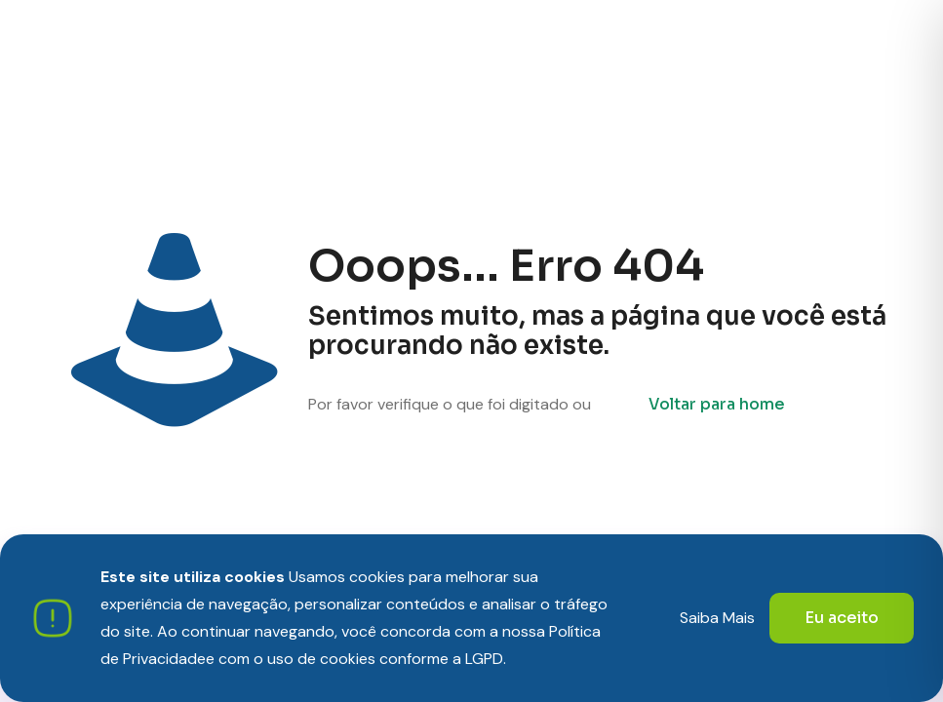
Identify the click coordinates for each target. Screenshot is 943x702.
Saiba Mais (717, 617)
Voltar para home (716, 404)
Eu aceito (842, 617)
